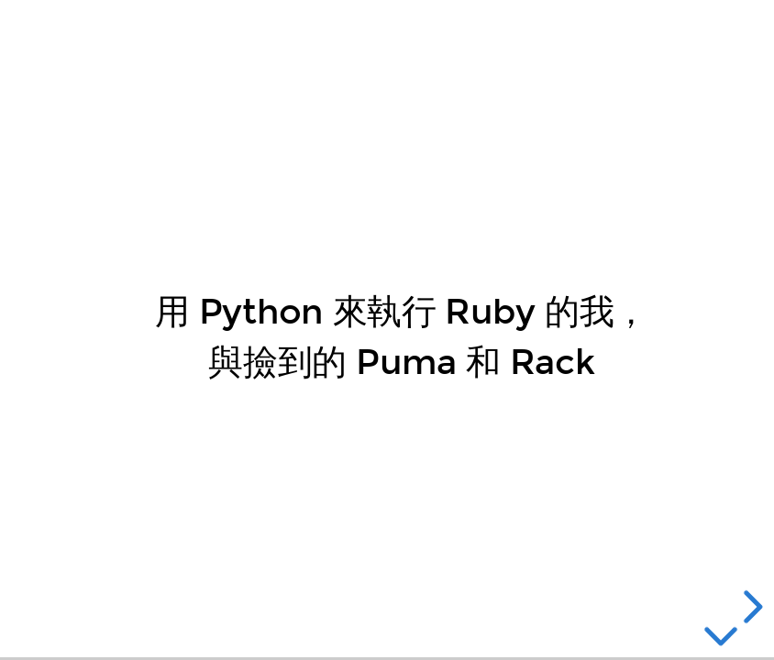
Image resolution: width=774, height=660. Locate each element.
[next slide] (750, 606)
